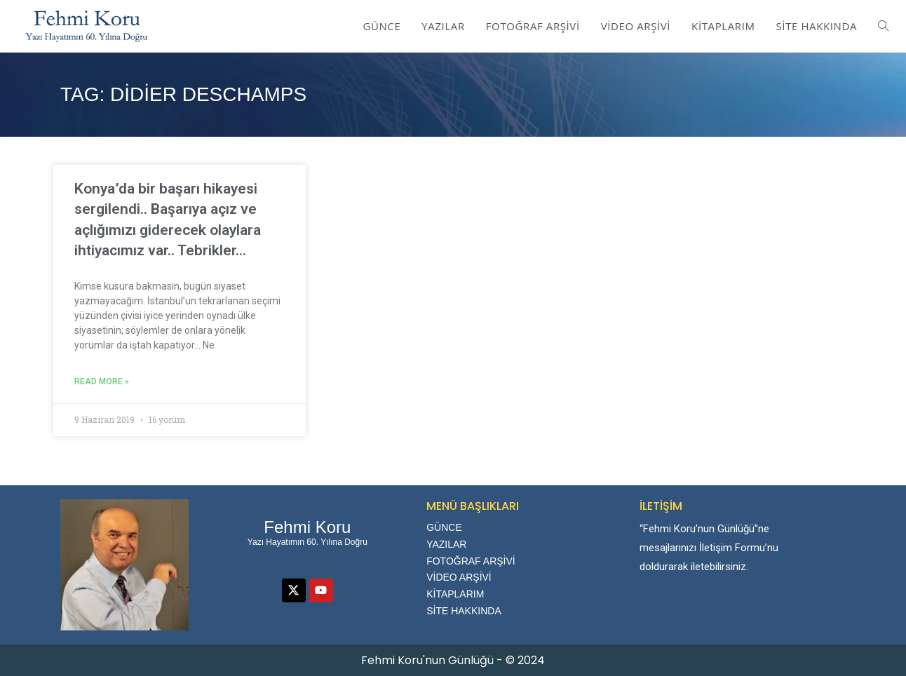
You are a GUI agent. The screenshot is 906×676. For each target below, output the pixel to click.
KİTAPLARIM (455, 594)
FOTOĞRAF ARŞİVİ (470, 561)
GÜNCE (444, 527)
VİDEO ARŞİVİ (459, 577)
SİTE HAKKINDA (463, 610)
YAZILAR (446, 544)
